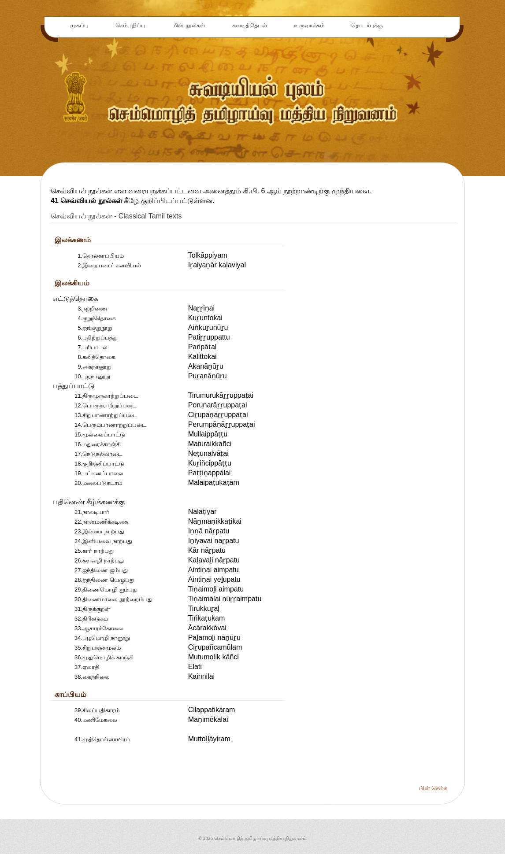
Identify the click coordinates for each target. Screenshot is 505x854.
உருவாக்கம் (309, 25)
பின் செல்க (433, 788)
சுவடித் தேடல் (249, 25)
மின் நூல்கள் (188, 25)
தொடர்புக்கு (366, 25)
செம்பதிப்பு (130, 25)
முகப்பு (79, 25)
